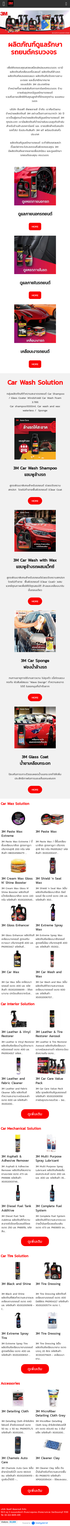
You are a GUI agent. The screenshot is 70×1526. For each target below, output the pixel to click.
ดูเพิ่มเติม (35, 1114)
